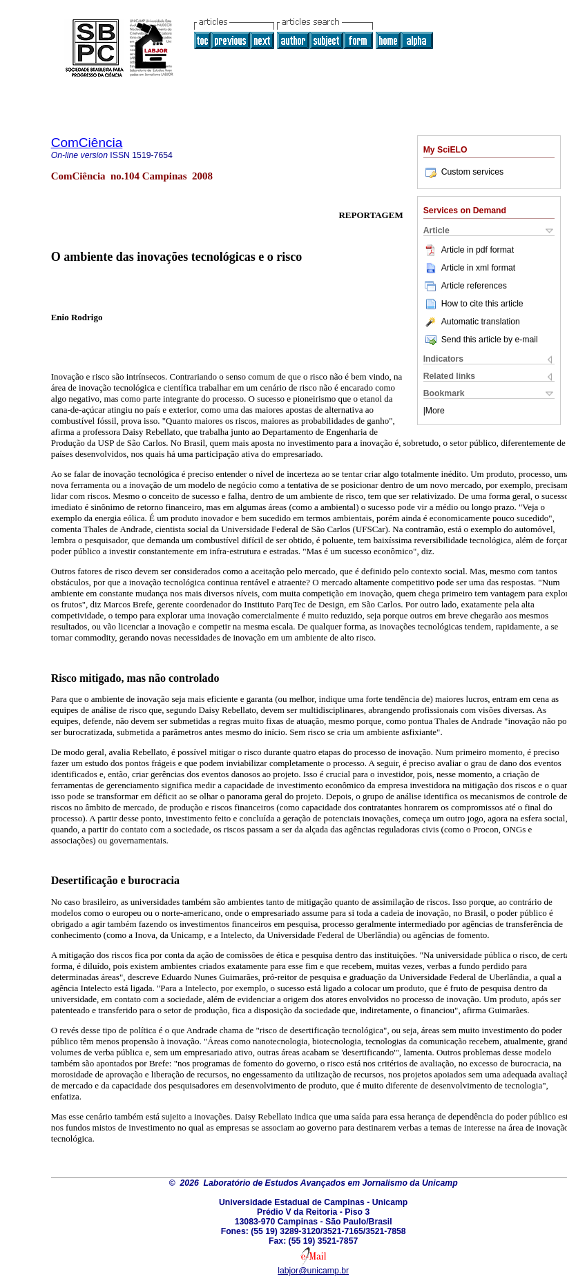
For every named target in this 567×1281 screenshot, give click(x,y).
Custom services (463, 172)
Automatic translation (471, 321)
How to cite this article (482, 304)
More (435, 410)
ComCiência (87, 142)
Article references (465, 286)
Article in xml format (469, 268)
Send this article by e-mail (480, 339)
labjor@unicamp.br (313, 1270)
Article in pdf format (468, 250)
